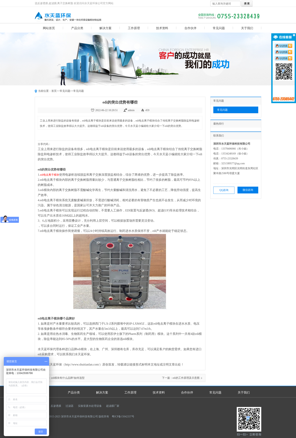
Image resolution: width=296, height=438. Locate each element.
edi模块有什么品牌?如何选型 (68, 377)
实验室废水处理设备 (90, 405)
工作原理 (134, 28)
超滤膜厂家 (112, 405)
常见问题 (219, 28)
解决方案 (105, 28)
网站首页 (49, 28)
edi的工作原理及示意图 (186, 377)
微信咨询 (248, 190)
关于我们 (247, 28)
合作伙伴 (190, 28)
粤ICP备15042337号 (123, 416)
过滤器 (69, 405)
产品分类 (77, 28)
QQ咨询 (223, 190)
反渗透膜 (56, 405)
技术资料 (162, 28)
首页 (54, 91)
